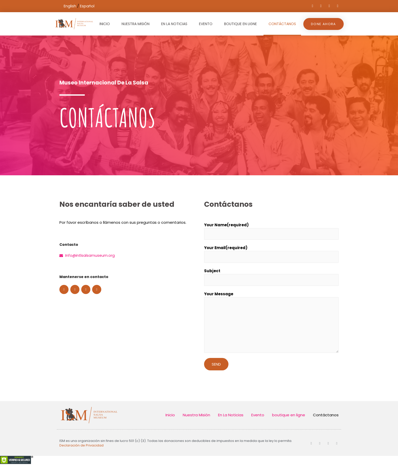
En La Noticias (174, 23)
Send (216, 365)
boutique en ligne (240, 23)
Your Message (218, 295)
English (70, 6)
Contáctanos (282, 23)
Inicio (105, 23)
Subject (212, 271)
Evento (205, 23)
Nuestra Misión (136, 23)
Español (87, 6)
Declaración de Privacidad (81, 446)
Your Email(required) (225, 248)
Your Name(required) (226, 225)
